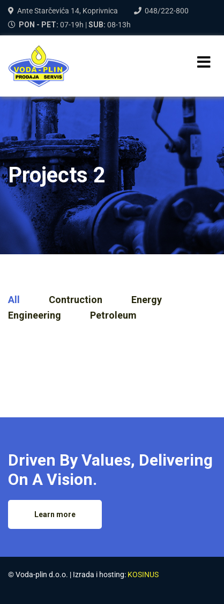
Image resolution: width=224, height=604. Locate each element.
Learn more (55, 514)
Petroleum (113, 315)
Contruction (75, 299)
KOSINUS (143, 574)
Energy (146, 299)
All (14, 299)
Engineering (34, 315)
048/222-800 (167, 10)
